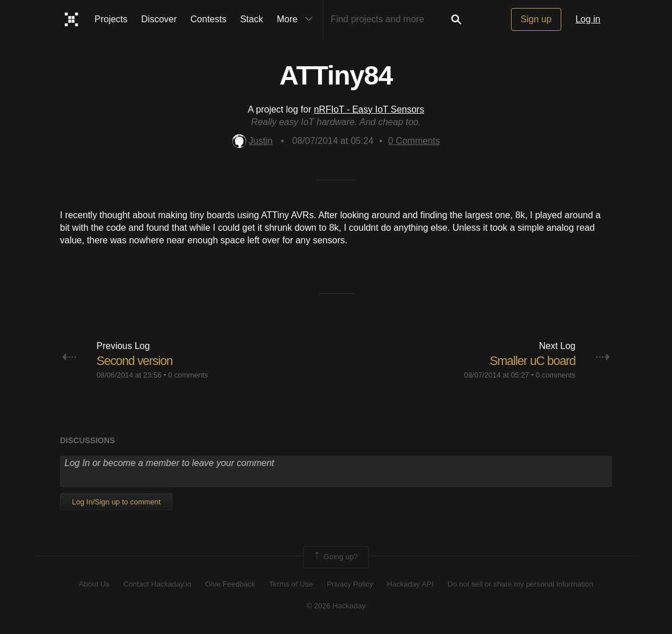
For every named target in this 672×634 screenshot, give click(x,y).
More (297, 19)
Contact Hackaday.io (157, 584)
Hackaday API (410, 584)
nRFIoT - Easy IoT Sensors (369, 109)
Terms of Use (291, 584)
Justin (252, 141)
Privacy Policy (350, 584)
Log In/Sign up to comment (116, 501)
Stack (251, 19)
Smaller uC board (531, 361)
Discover (158, 19)
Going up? (335, 557)
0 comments (188, 375)
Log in (588, 19)
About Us (94, 584)
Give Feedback (230, 584)
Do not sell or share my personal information (520, 584)
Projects (111, 19)
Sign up (536, 19)
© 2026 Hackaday (336, 605)
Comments (414, 141)
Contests (209, 19)
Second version (135, 361)
